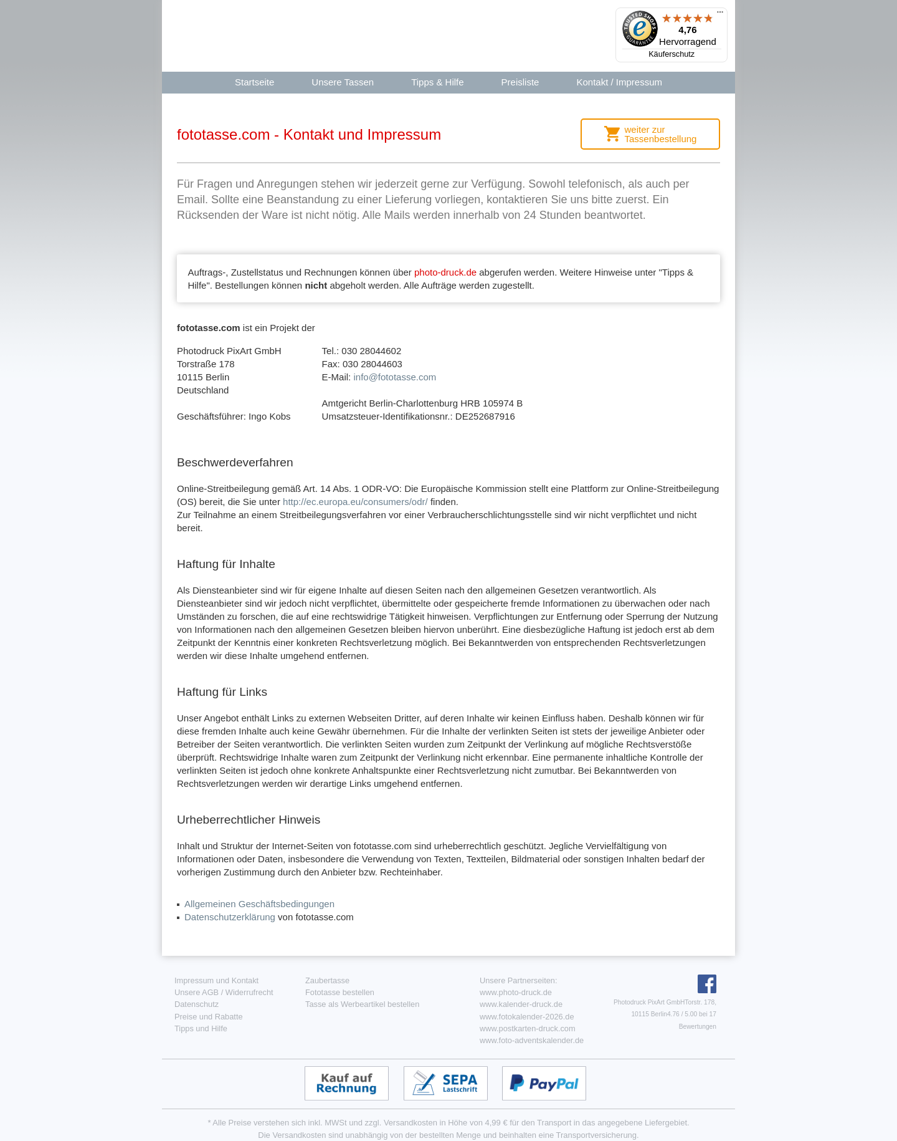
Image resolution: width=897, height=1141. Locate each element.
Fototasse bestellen (339, 992)
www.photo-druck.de (516, 992)
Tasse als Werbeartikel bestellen (362, 1004)
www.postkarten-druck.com (528, 1028)
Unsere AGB (196, 992)
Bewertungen (697, 1026)
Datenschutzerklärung (229, 917)
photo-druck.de (445, 272)
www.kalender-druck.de (521, 1004)
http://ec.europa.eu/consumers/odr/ (355, 501)
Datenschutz (196, 1004)
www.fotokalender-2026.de (527, 1016)
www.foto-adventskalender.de (532, 1040)
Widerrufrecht (249, 992)
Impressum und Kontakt (216, 980)
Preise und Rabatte (208, 1016)
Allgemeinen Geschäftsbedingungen (259, 903)
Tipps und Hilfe (200, 1028)
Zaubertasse (327, 980)
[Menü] (720, 14)
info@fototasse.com (394, 377)
